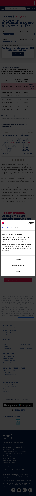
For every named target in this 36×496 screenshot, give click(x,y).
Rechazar (18, 271)
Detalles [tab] (18, 228)
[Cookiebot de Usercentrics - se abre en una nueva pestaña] (26, 222)
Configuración (18, 265)
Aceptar (18, 259)
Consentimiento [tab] (7, 228)
